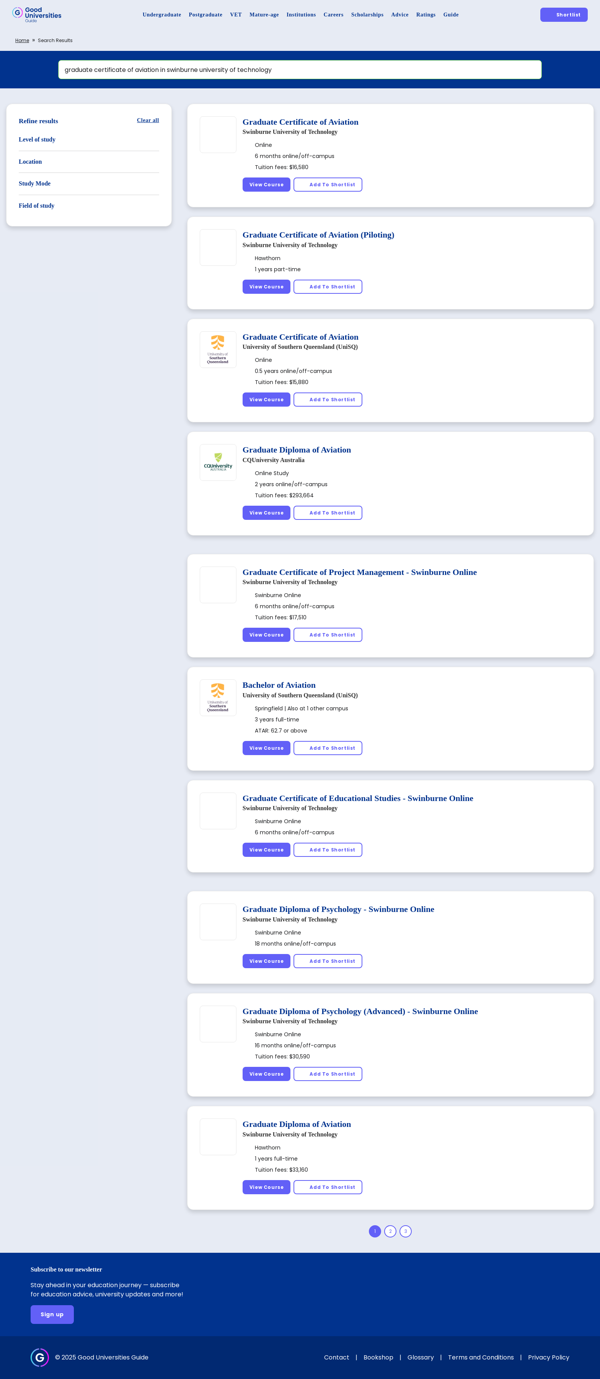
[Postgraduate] (206, 14)
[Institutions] (301, 14)
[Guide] (451, 14)
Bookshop (378, 1357)
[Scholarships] (367, 14)
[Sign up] (52, 1314)
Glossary (421, 1357)
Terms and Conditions (481, 1357)
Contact (336, 1357)
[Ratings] (426, 14)
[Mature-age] (264, 14)
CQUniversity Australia (274, 460)
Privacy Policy (548, 1357)
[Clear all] (148, 120)
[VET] (235, 14)
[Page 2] (390, 1231)
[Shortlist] (564, 15)
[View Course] (267, 184)
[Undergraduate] (162, 14)
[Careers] (333, 14)
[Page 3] (405, 1231)
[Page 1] (375, 1231)
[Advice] (400, 14)
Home (22, 40)
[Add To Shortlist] (327, 184)
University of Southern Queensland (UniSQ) (300, 347)
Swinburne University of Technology (290, 132)
